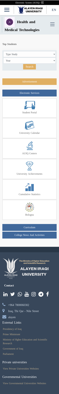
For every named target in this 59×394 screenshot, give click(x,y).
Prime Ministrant (11, 334)
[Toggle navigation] (52, 24)
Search (29, 66)
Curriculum (29, 227)
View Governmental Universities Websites (24, 383)
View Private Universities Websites (21, 368)
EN (54, 10)
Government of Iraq (13, 348)
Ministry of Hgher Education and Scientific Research (25, 341)
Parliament (8, 354)
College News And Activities (29, 235)
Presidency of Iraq (12, 329)
